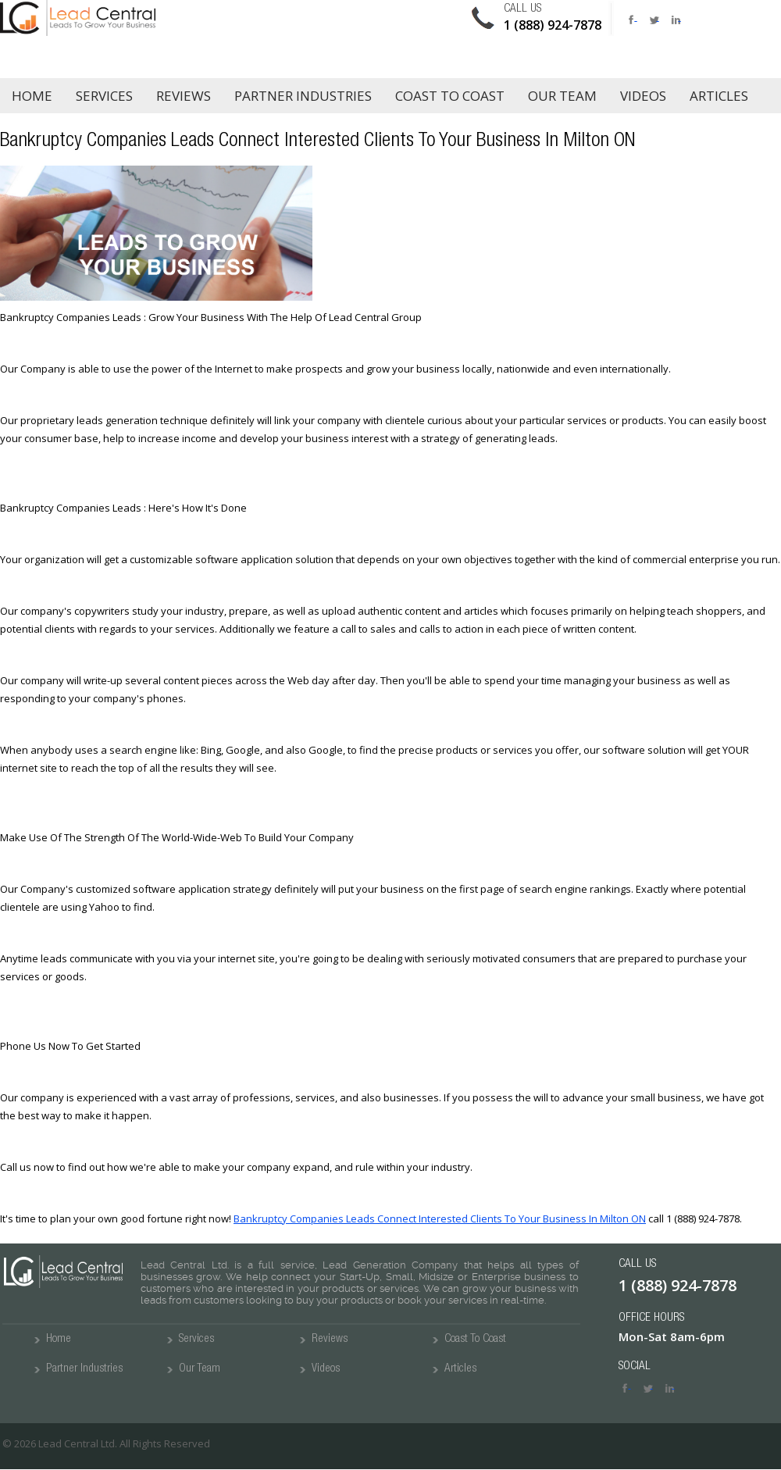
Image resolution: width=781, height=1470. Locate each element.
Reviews (183, 96)
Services (104, 96)
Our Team (562, 96)
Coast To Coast (475, 1339)
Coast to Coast (450, 96)
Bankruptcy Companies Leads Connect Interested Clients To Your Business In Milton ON (440, 1218)
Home (32, 96)
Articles (719, 96)
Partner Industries (303, 96)
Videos (643, 96)
